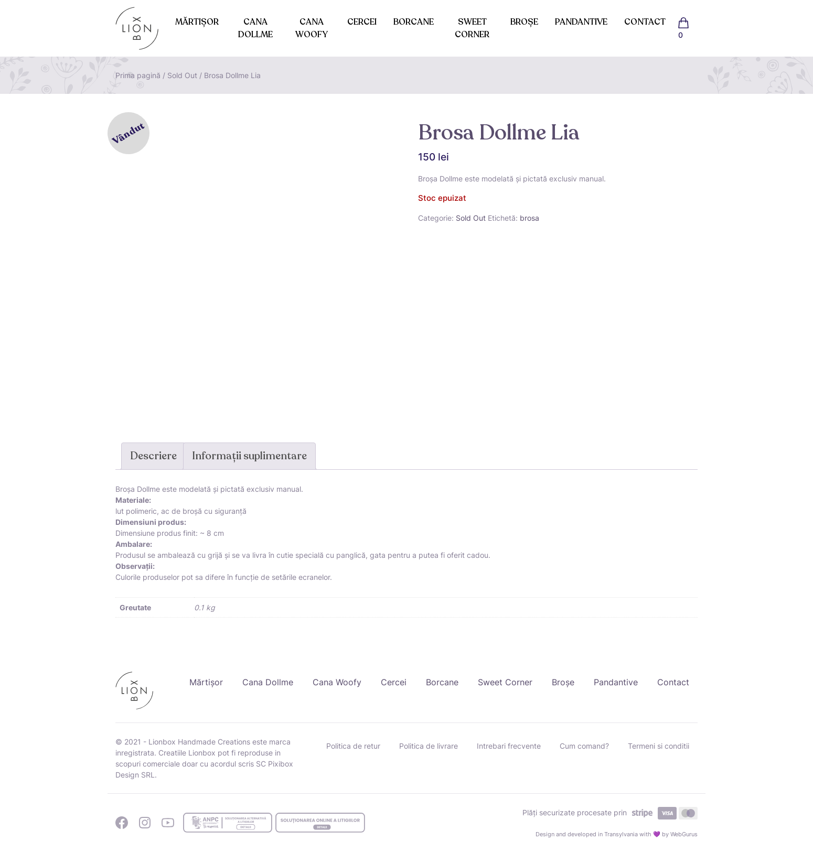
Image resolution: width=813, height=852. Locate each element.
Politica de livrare (428, 745)
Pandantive (581, 22)
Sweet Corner (472, 28)
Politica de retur (353, 745)
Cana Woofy (311, 28)
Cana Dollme (255, 28)
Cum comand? (584, 745)
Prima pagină (138, 75)
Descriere (153, 456)
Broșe (524, 22)
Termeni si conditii (658, 745)
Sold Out (182, 75)
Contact (645, 22)
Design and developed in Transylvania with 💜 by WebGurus (617, 834)
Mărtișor (197, 22)
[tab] (153, 456)
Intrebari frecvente (509, 745)
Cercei (362, 22)
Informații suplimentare (249, 456)
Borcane (413, 22)
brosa (529, 217)
